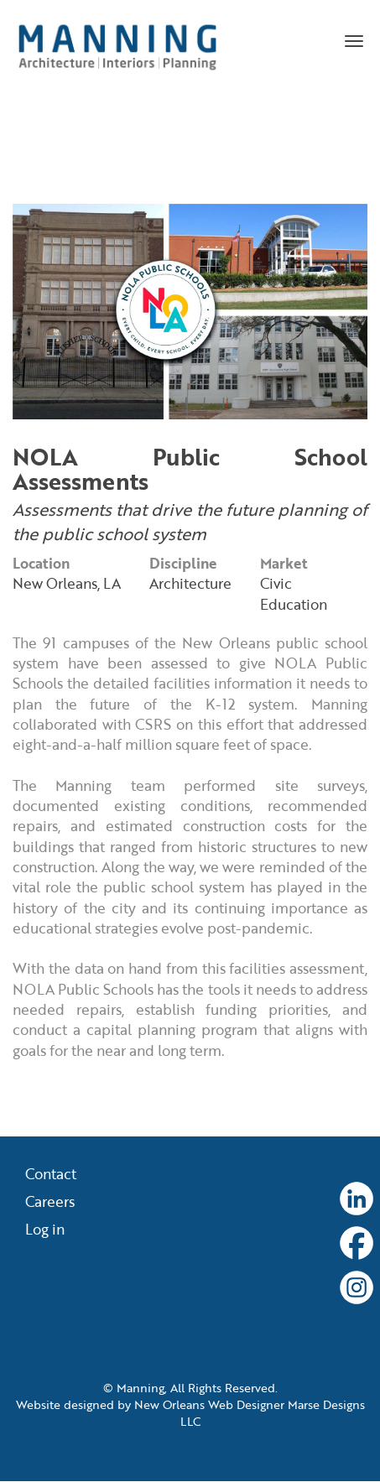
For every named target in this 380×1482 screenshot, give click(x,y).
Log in (45, 1230)
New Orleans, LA (67, 583)
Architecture (190, 583)
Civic (276, 583)
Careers (50, 1202)
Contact (50, 1175)
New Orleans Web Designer (209, 1404)
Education (293, 604)
